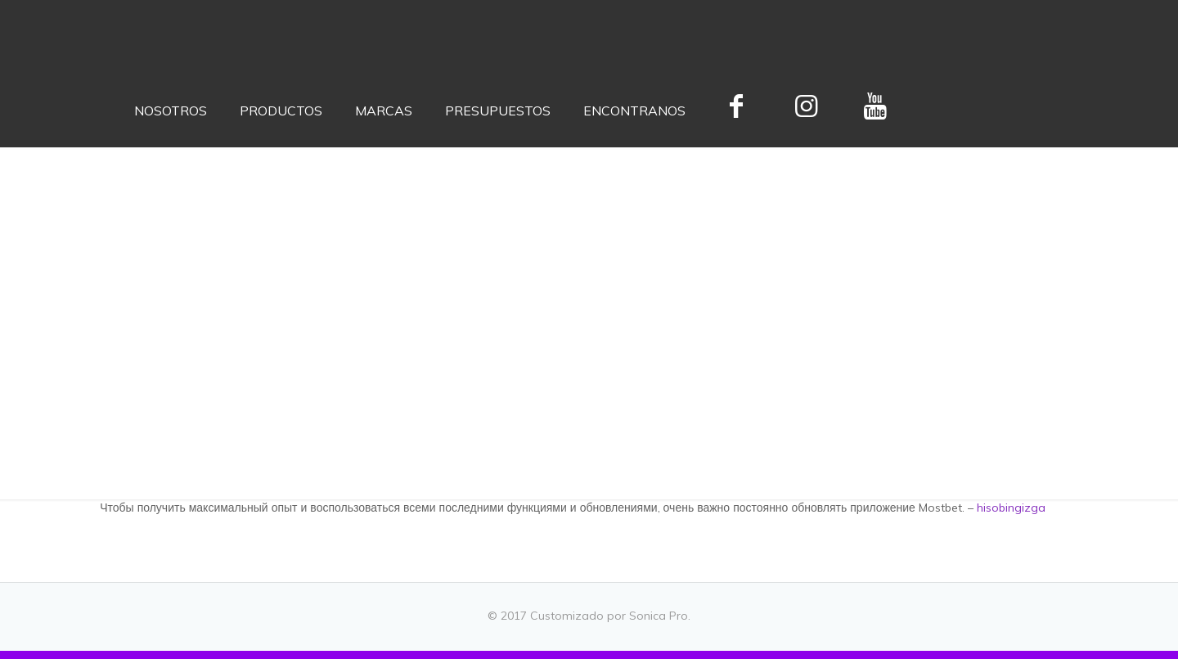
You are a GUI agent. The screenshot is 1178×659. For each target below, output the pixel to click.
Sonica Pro (658, 615)
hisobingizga (1011, 507)
